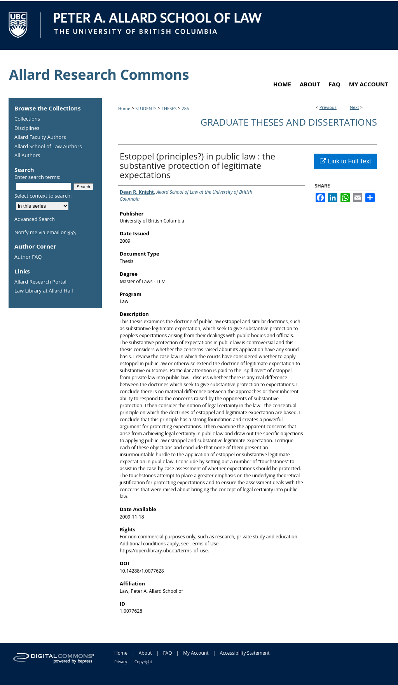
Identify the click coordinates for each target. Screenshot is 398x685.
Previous (328, 107)
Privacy (120, 661)
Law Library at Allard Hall (43, 291)
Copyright (143, 661)
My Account (195, 653)
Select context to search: (43, 195)
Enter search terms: (37, 176)
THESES (169, 108)
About (145, 653)
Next (354, 107)
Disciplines (26, 128)
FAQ (167, 653)
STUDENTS (146, 108)
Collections (27, 119)
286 (185, 108)
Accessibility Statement (244, 653)
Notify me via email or (45, 233)
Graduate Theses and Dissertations (289, 122)
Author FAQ (28, 257)
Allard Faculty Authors (40, 137)
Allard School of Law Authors (48, 147)
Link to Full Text (345, 161)
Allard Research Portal (40, 282)
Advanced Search (34, 218)
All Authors (27, 155)
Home (124, 108)
